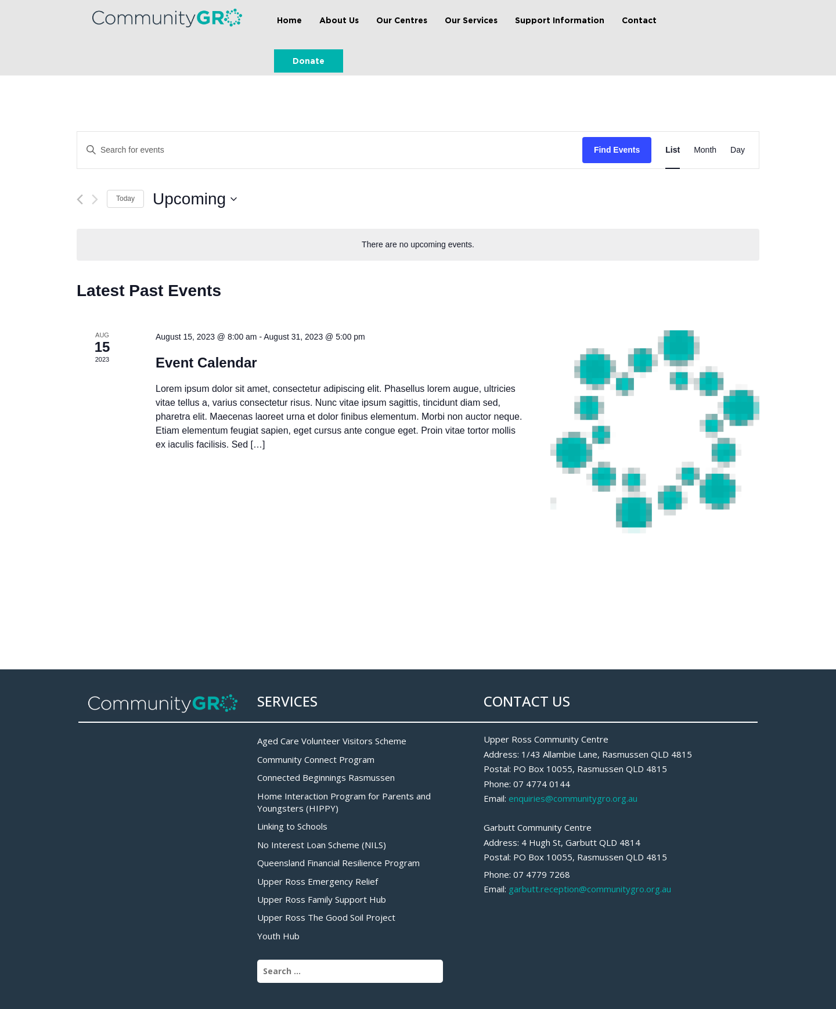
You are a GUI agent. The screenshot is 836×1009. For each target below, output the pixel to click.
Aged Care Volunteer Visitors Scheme (331, 741)
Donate (309, 60)
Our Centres (401, 20)
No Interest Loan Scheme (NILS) (321, 845)
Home (289, 20)
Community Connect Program (315, 759)
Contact (639, 20)
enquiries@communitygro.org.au (573, 798)
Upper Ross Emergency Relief (317, 881)
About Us (339, 20)
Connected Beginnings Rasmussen (326, 777)
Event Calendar (206, 362)
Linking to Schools (292, 826)
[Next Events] (95, 199)
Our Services (471, 20)
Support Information (559, 20)
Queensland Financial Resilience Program (338, 863)
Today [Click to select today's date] (125, 198)
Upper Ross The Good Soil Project (326, 917)
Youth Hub (278, 936)
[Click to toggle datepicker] (195, 199)
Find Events (617, 149)
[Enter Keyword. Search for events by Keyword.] (329, 150)
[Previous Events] (80, 199)
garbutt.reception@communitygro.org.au (590, 889)
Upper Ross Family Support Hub (321, 899)
